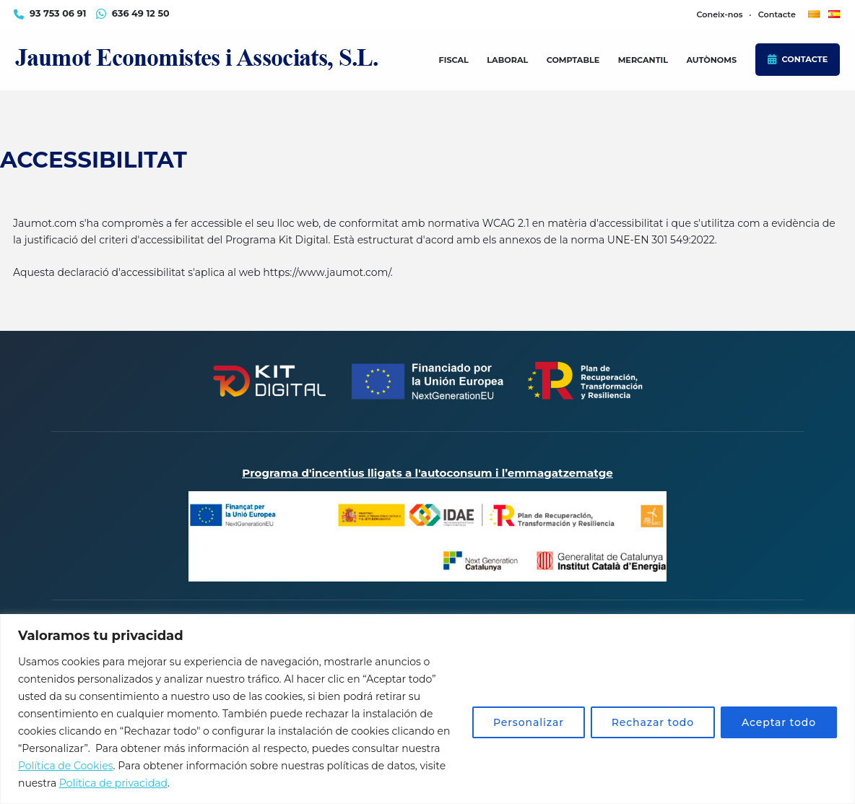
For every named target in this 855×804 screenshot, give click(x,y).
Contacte (805, 59)
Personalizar (528, 722)
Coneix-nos (719, 14)
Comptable (573, 60)
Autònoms (711, 60)
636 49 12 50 (141, 13)
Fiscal (454, 60)
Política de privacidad (113, 783)
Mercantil (643, 60)
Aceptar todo (779, 722)
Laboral (507, 60)
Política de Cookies (65, 765)
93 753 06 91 (58, 13)
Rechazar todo (653, 722)
